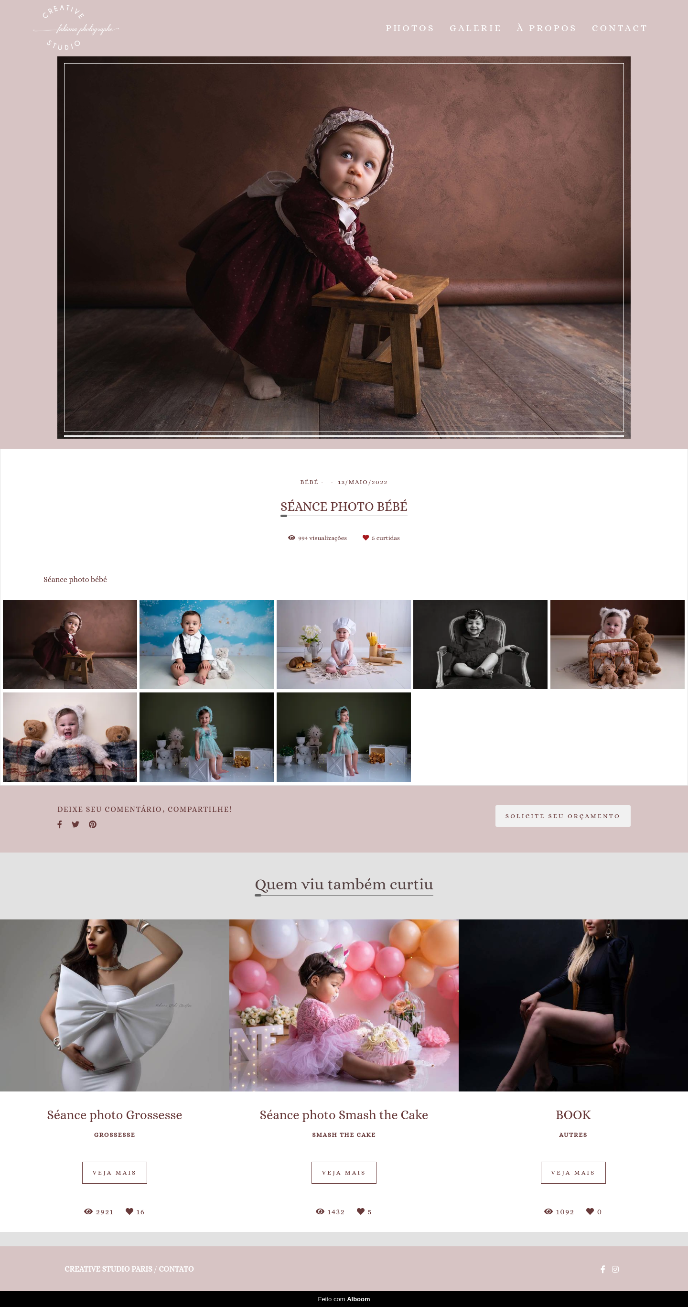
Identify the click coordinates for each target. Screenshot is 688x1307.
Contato (176, 1269)
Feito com (344, 1299)
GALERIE (476, 27)
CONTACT (620, 27)
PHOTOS (410, 27)
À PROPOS (547, 27)
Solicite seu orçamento (563, 816)
